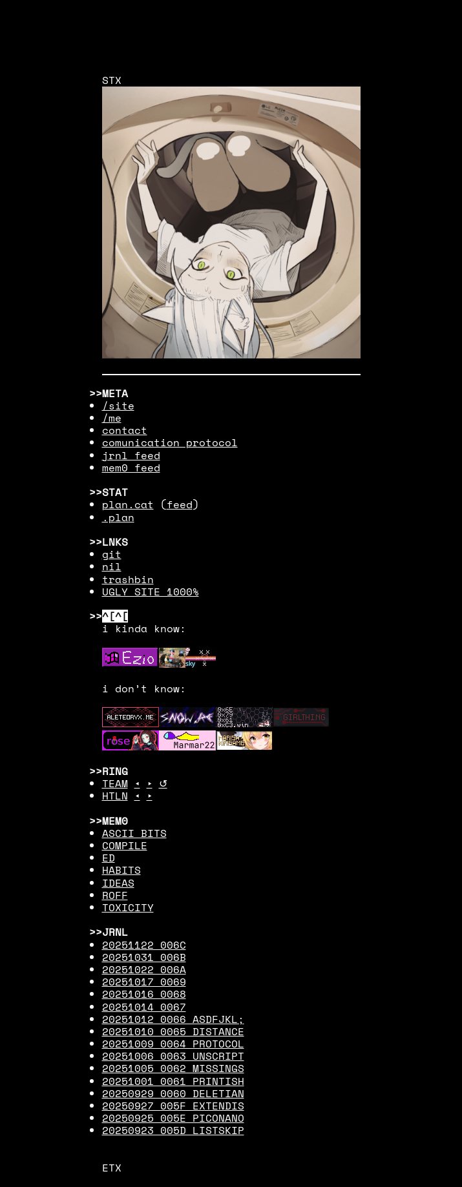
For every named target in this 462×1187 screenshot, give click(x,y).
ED (108, 857)
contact (124, 430)
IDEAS (118, 883)
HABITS (121, 870)
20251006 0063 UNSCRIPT (173, 1056)
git (111, 554)
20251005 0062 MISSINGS (173, 1068)
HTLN (115, 795)
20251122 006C (144, 945)
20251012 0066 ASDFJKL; (173, 1019)
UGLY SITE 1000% (150, 591)
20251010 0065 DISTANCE (173, 1031)
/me (111, 418)
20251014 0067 (144, 1007)
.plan (118, 517)
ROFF (115, 895)
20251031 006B (144, 957)
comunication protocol (170, 442)
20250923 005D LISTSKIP (173, 1130)
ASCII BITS (134, 833)
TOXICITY (128, 907)
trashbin (128, 579)
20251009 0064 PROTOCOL (173, 1043)
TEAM (115, 783)
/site (118, 405)
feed (180, 504)
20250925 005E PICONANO (173, 1118)
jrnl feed (131, 455)
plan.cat (128, 504)
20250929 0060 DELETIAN (173, 1093)
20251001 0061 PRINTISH (173, 1081)
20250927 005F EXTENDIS (173, 1105)
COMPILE (124, 845)
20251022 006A (144, 969)
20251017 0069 (144, 981)
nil (111, 566)
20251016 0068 (144, 994)
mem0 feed (131, 467)
